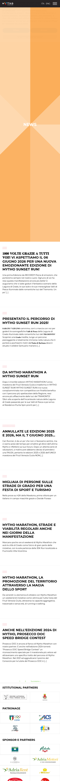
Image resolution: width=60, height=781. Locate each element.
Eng (48, 3)
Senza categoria (8, 426)
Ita (42, 3)
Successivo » (36, 681)
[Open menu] (55, 3)
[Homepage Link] (7, 3)
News (4, 248)
